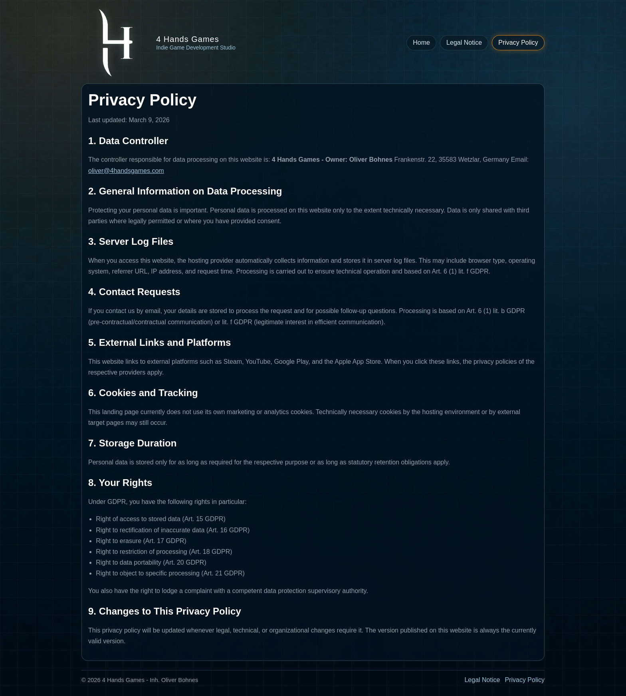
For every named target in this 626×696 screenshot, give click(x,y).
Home (421, 42)
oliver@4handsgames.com (126, 170)
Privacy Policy (518, 42)
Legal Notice (464, 42)
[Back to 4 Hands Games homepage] (158, 42)
